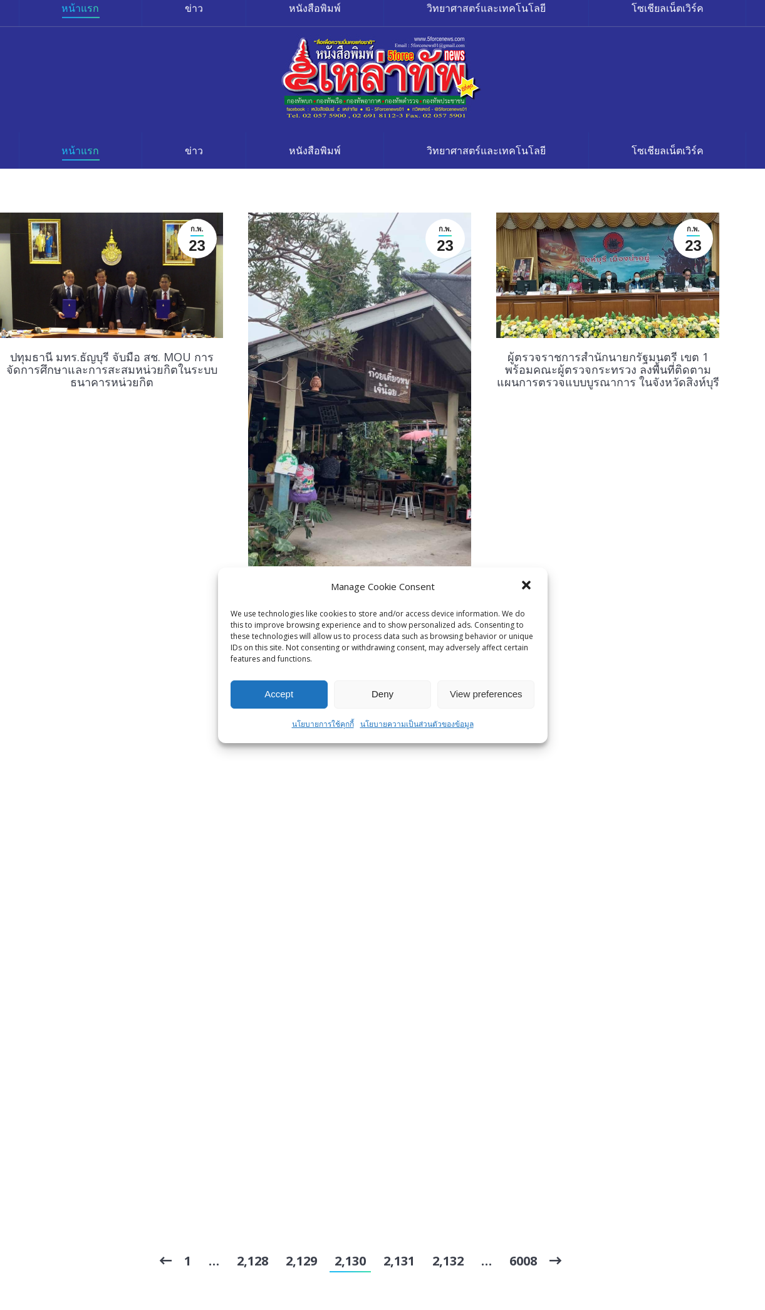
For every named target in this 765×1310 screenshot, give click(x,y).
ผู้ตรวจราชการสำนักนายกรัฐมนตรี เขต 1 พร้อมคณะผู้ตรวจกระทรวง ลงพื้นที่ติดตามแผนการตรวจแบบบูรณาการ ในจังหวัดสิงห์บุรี (608, 369)
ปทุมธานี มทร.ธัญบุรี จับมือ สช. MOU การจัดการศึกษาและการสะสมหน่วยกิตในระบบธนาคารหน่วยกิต (111, 369)
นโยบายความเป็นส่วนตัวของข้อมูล (417, 724)
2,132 (448, 1260)
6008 (523, 1260)
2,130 (350, 1260)
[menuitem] (80, 150)
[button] (527, 586)
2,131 (399, 1260)
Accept (278, 694)
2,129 (301, 1260)
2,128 (252, 1260)
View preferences (486, 694)
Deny (382, 694)
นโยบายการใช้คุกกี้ (323, 724)
